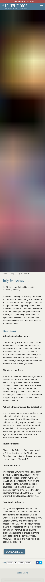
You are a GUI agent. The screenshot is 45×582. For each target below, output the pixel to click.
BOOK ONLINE (14, 551)
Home (5, 274)
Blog (12, 274)
